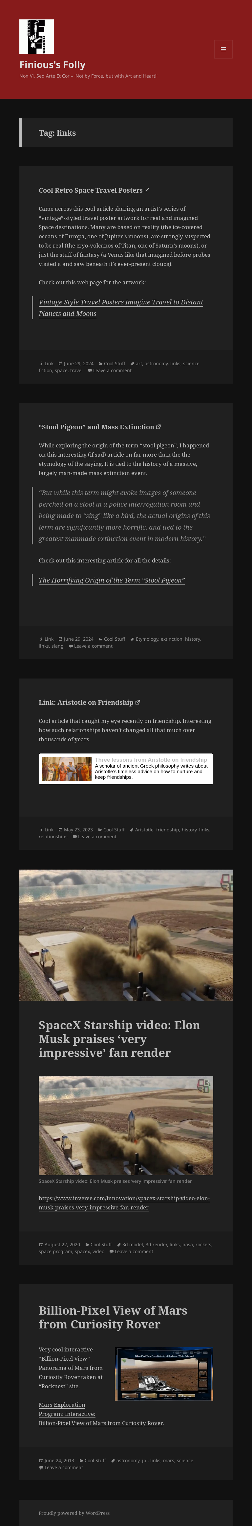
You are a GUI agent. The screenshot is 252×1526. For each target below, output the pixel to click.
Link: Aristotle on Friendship (86, 702)
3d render (156, 1244)
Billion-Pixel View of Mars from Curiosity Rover (113, 1317)
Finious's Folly (52, 64)
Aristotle (144, 829)
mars (168, 1460)
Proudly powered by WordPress (74, 1513)
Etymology (147, 639)
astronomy (156, 363)
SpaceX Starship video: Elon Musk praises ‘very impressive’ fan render (119, 1038)
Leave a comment (112, 370)
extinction (171, 639)
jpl (145, 1460)
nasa (187, 1244)
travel (76, 370)
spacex (82, 1251)
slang (58, 646)
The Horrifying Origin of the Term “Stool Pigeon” (112, 580)
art (139, 363)
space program (55, 1251)
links (175, 363)
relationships (53, 836)
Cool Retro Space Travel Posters (91, 190)
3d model (132, 1244)
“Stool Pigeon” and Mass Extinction (96, 426)
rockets (203, 1244)
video (98, 1251)
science (185, 1460)
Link (49, 363)
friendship (167, 829)
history (192, 639)
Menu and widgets (224, 58)
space (61, 370)
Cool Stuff (114, 363)
